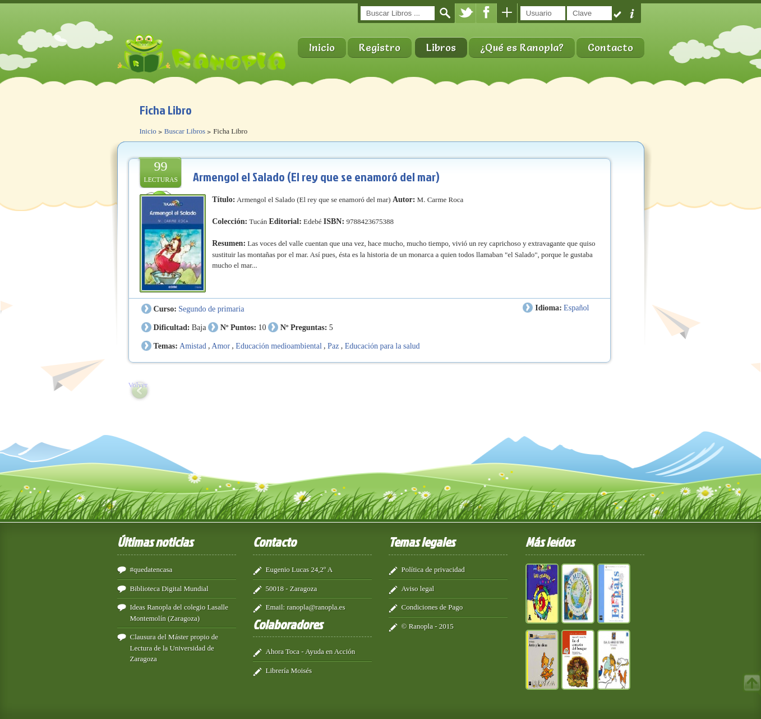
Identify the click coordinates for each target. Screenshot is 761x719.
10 (262, 327)
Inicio (322, 47)
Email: (275, 607)
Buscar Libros (184, 131)
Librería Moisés (289, 670)
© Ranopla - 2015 (428, 626)
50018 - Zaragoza (291, 588)
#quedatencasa (151, 569)
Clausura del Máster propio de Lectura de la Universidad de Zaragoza (174, 648)
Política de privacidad (433, 569)
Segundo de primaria (211, 308)
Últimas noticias (155, 542)
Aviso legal (418, 588)
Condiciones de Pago (432, 607)
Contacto (610, 47)
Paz (333, 345)
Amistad (192, 345)
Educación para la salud (382, 345)
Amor (220, 345)
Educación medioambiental (278, 345)
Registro (379, 47)
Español (576, 307)
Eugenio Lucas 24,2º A (299, 569)
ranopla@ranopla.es (316, 607)
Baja (199, 327)
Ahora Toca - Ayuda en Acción (311, 651)
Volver (137, 385)
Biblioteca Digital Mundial (169, 588)
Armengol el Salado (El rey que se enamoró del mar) (316, 176)
